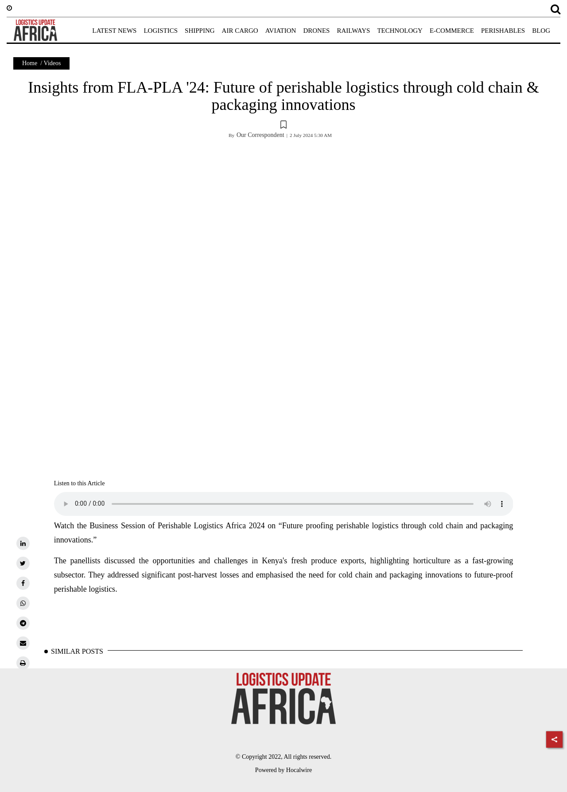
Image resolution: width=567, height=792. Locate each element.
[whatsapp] (23, 603)
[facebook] (23, 583)
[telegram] (23, 623)
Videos (52, 63)
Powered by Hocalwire (283, 770)
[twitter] (23, 563)
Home (29, 63)
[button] (283, 126)
